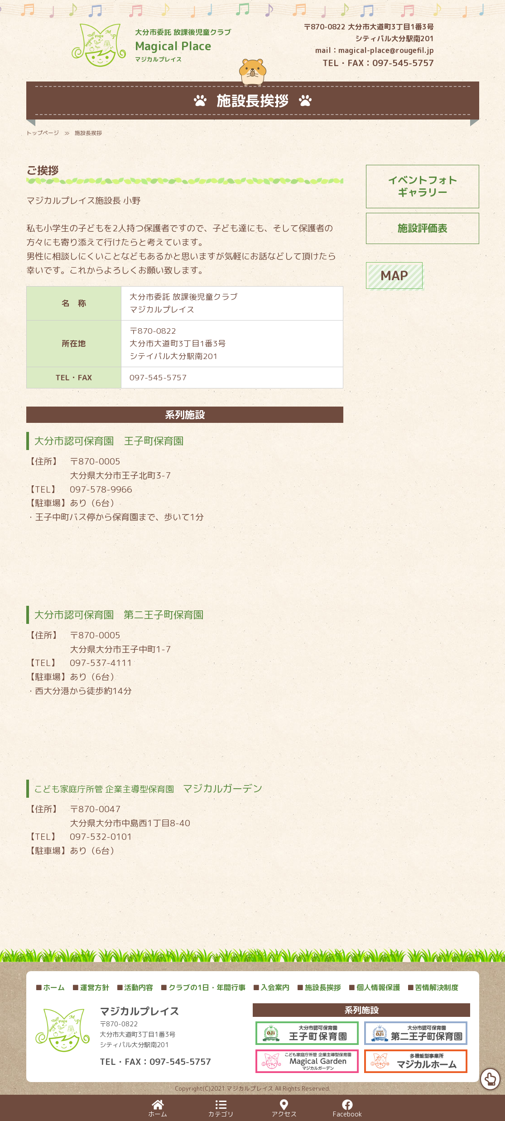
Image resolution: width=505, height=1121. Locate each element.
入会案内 (271, 987)
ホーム (50, 987)
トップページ (42, 133)
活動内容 (135, 987)
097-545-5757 (403, 63)
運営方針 (90, 987)
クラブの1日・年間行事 (202, 987)
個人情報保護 (374, 987)
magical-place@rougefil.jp (386, 50)
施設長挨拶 (319, 987)
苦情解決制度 (433, 987)
